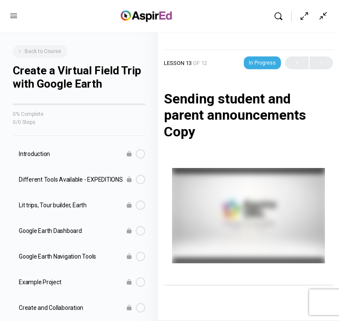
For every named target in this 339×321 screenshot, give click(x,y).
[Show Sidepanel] (321, 16)
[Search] (280, 16)
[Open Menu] (14, 16)
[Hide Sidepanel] (304, 16)
